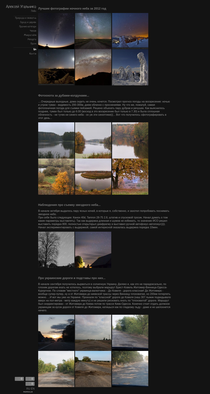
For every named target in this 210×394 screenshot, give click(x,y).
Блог (35, 49)
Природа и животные (26, 18)
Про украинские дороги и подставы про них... (71, 278)
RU (28, 388)
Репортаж (33, 39)
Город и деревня (29, 22)
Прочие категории (28, 26)
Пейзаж (34, 11)
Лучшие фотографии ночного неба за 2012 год (72, 8)
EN (33, 388)
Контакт (33, 53)
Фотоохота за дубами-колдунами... (63, 95)
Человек (34, 31)
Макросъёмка (31, 35)
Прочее (34, 43)
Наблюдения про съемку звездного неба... (69, 205)
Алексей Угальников (22, 7)
